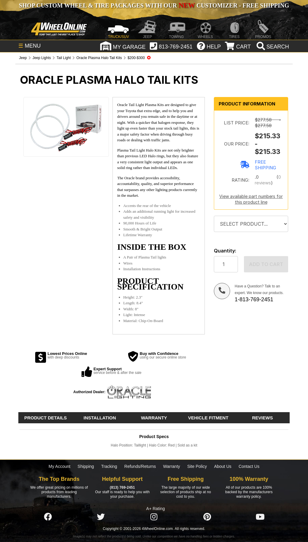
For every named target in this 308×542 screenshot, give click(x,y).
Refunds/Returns (140, 466)
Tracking (109, 466)
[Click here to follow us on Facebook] (48, 517)
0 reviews (268, 180)
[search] (272, 47)
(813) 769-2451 (122, 487)
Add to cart (266, 264)
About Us (223, 466)
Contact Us (249, 466)
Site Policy (197, 466)
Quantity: (225, 251)
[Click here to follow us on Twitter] (101, 517)
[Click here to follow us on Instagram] (154, 517)
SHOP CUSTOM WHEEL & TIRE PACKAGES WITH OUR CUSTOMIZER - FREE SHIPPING (154, 5)
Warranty (171, 466)
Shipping (86, 466)
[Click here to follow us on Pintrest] (207, 517)
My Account (59, 466)
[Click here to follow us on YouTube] (260, 517)
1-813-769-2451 (254, 299)
